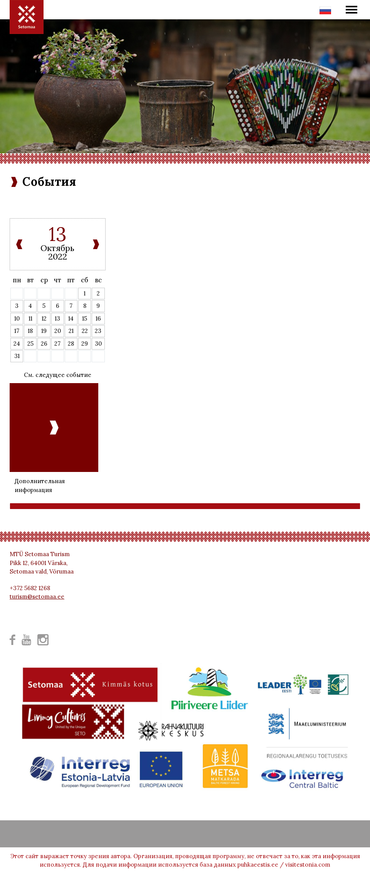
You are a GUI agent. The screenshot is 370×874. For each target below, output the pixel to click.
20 (57, 330)
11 (30, 318)
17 (16, 330)
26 (44, 343)
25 (30, 343)
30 (98, 343)
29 (84, 343)
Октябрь (57, 248)
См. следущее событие (57, 374)
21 (71, 330)
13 (57, 318)
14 (71, 318)
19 (44, 330)
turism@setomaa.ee (37, 596)
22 (85, 330)
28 (71, 343)
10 (17, 318)
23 (98, 330)
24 (16, 343)
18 (30, 330)
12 (44, 318)
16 (98, 318)
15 (84, 318)
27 (57, 343)
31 (17, 356)
